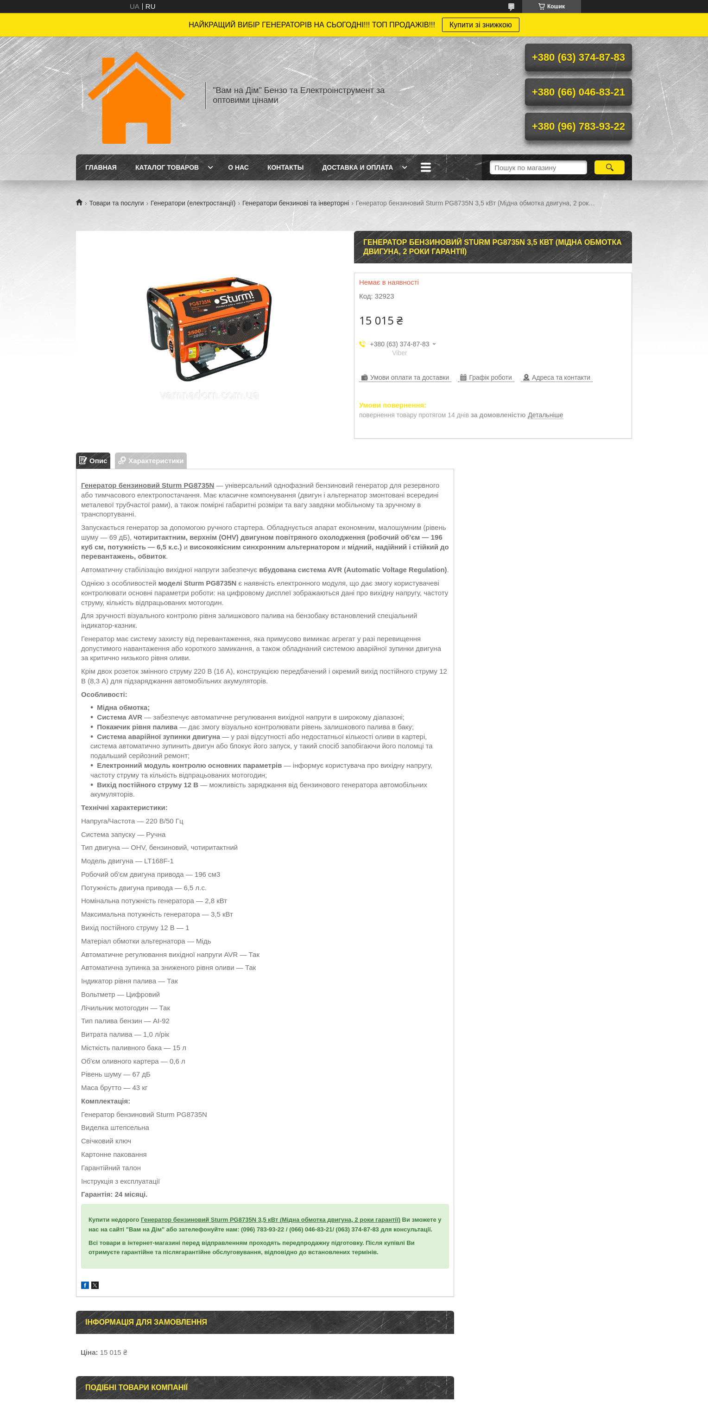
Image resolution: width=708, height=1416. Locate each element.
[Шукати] (609, 167)
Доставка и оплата (357, 167)
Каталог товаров (167, 167)
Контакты (285, 167)
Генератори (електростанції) (193, 203)
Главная (101, 167)
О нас (238, 167)
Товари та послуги (116, 203)
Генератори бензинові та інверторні (295, 203)
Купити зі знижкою (480, 25)
